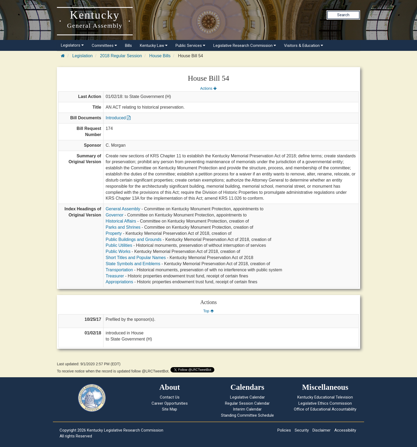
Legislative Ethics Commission (325, 403)
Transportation (119, 270)
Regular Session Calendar (247, 403)
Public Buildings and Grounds (133, 239)
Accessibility (345, 430)
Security (302, 430)
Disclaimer (321, 430)
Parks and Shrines (123, 227)
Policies (284, 430)
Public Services (190, 45)
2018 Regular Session (121, 56)
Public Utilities (119, 245)
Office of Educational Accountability (325, 409)
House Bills (159, 56)
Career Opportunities (170, 403)
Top (208, 311)
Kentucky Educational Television (325, 397)
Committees (104, 45)
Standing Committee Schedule (247, 415)
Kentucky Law (154, 45)
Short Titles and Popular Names (136, 257)
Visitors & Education (303, 45)
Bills (128, 45)
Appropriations (119, 282)
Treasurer (115, 276)
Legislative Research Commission (244, 45)
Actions (208, 88)
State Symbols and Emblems (133, 263)
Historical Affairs (121, 221)
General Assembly (123, 209)
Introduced (118, 118)
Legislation (82, 56)
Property (114, 233)
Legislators (72, 45)
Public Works (118, 251)
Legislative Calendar (247, 397)
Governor (114, 215)
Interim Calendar (247, 409)
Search (343, 15)
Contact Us (170, 397)
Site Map (169, 409)
